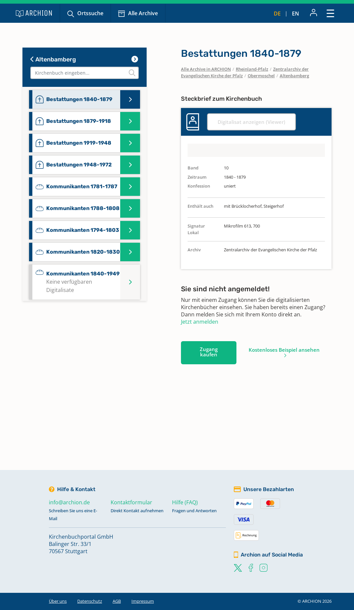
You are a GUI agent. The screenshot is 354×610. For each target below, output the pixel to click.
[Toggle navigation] (330, 13)
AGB (117, 601)
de (277, 13)
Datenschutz (89, 601)
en (295, 13)
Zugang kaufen (209, 352)
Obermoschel (261, 76)
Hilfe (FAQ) (185, 502)
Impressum (142, 601)
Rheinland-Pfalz (252, 69)
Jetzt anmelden (199, 321)
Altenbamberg (53, 59)
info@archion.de (69, 502)
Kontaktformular (131, 502)
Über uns (58, 601)
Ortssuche (90, 13)
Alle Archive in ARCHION (206, 69)
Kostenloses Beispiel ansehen (284, 349)
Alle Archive (143, 13)
